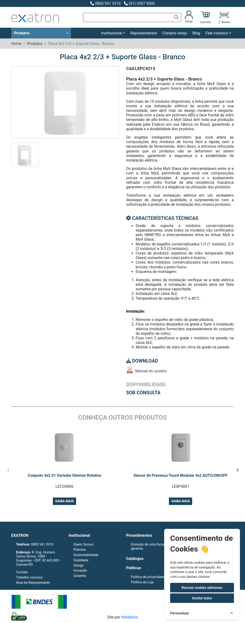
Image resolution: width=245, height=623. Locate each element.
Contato (22, 572)
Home (16, 43)
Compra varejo (174, 33)
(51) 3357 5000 (139, 3)
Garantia (79, 576)
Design (78, 565)
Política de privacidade (148, 577)
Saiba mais (64, 501)
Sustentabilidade (85, 555)
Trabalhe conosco (29, 577)
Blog (196, 33)
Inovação (80, 570)
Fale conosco (217, 33)
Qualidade (81, 560)
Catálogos (135, 558)
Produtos (21, 33)
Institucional (111, 33)
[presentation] (8, 470)
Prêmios (79, 550)
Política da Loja (142, 582)
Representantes (143, 33)
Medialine (129, 617)
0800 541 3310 (105, 3)
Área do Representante (33, 583)
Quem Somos (83, 544)
